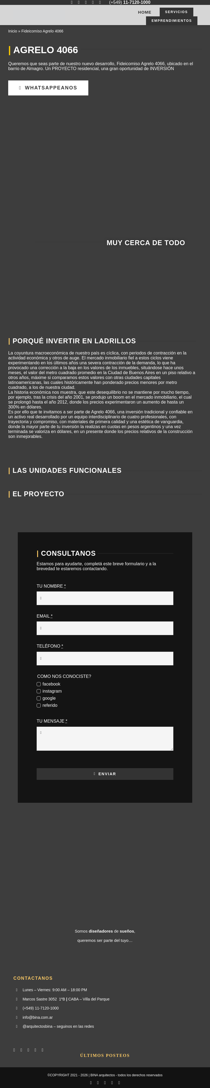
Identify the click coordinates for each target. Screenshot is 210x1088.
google (49, 698)
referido (50, 705)
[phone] (100, 2)
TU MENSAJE (52, 721)
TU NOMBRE (51, 586)
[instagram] (79, 2)
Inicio (12, 31)
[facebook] (71, 2)
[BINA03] (39, 11)
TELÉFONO (50, 646)
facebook (51, 684)
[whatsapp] (86, 2)
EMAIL (44, 616)
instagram (52, 691)
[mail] (93, 2)
